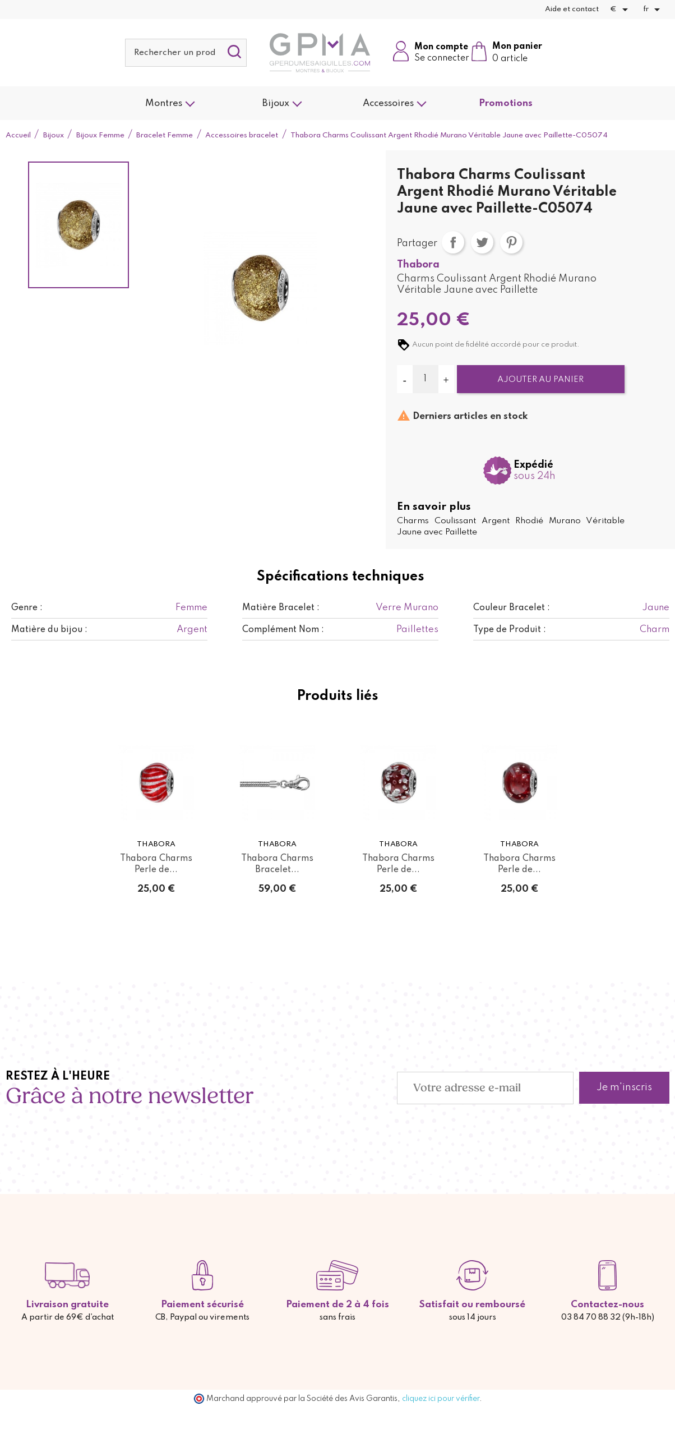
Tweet (482, 242)
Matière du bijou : (49, 629)
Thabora (418, 265)
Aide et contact (572, 9)
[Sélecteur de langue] (653, 9)
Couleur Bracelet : (511, 607)
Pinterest (511, 242)
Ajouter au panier (540, 379)
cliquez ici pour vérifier (440, 1399)
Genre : (27, 607)
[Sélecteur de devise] (621, 9)
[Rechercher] (186, 53)
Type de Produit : (509, 629)
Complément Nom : (283, 629)
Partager (453, 242)
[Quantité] (425, 379)
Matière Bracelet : (281, 607)
